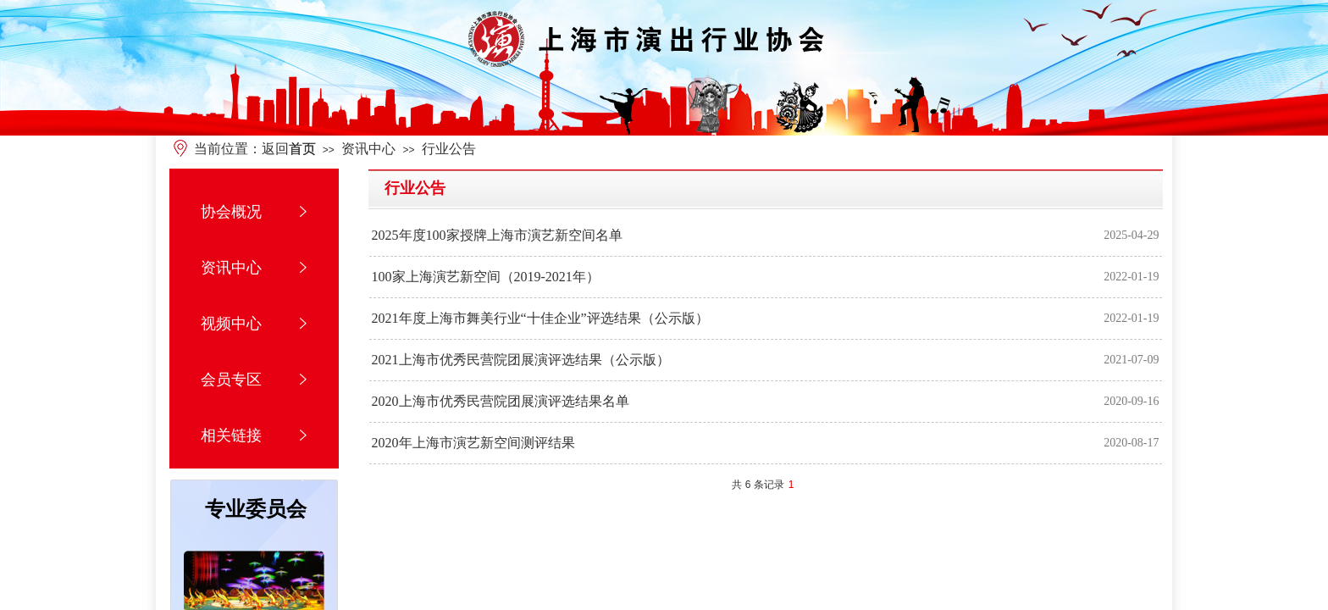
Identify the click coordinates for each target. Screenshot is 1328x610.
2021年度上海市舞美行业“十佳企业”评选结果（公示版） (540, 318)
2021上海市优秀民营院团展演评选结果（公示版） (521, 359)
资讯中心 (368, 148)
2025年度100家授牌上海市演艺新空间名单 (497, 235)
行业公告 (449, 148)
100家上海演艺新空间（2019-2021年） (486, 276)
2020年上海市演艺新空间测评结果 (473, 442)
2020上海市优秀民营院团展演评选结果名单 (500, 401)
